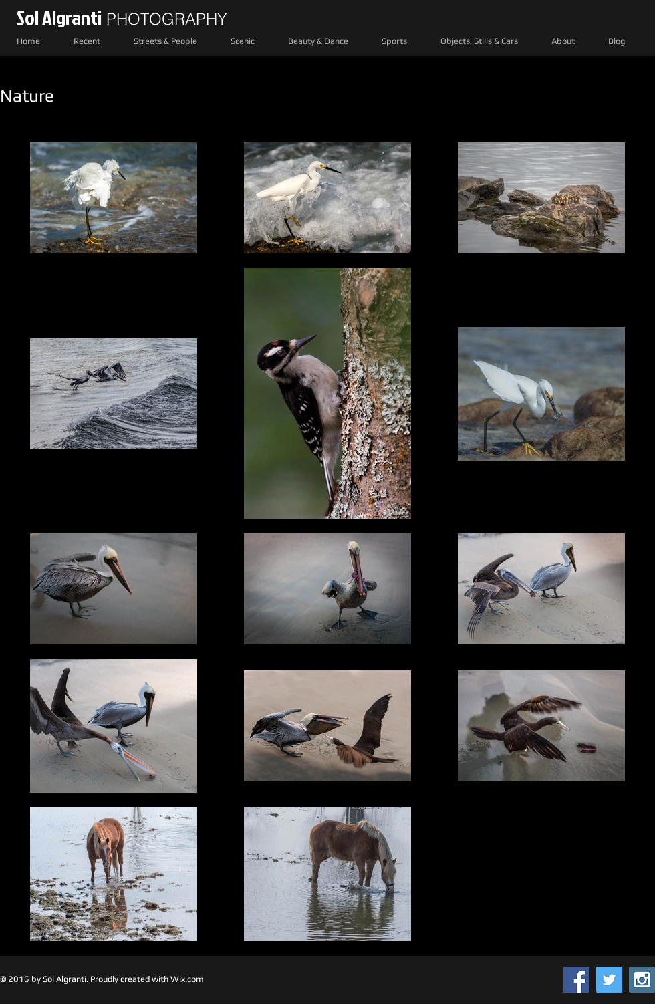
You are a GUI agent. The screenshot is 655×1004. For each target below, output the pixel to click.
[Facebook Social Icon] (576, 980)
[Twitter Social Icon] (609, 980)
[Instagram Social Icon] (642, 980)
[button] (87, 41)
